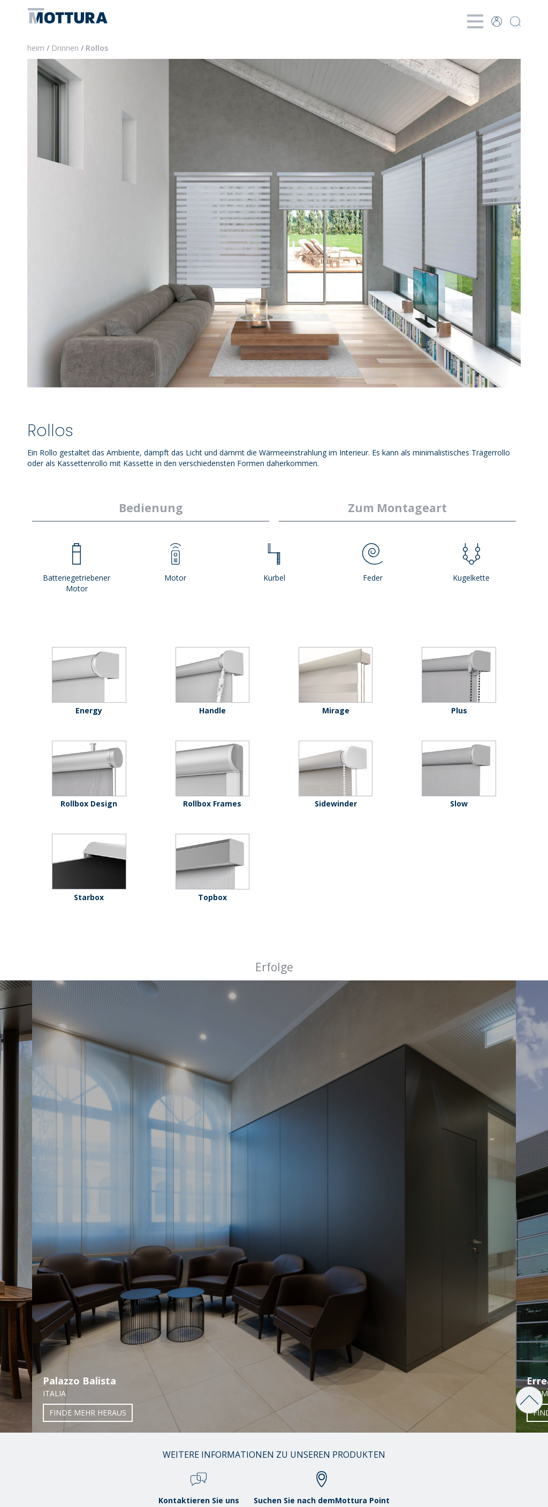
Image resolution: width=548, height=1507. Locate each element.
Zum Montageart (397, 507)
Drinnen (65, 48)
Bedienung (151, 507)
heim (35, 48)
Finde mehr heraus (87, 1412)
